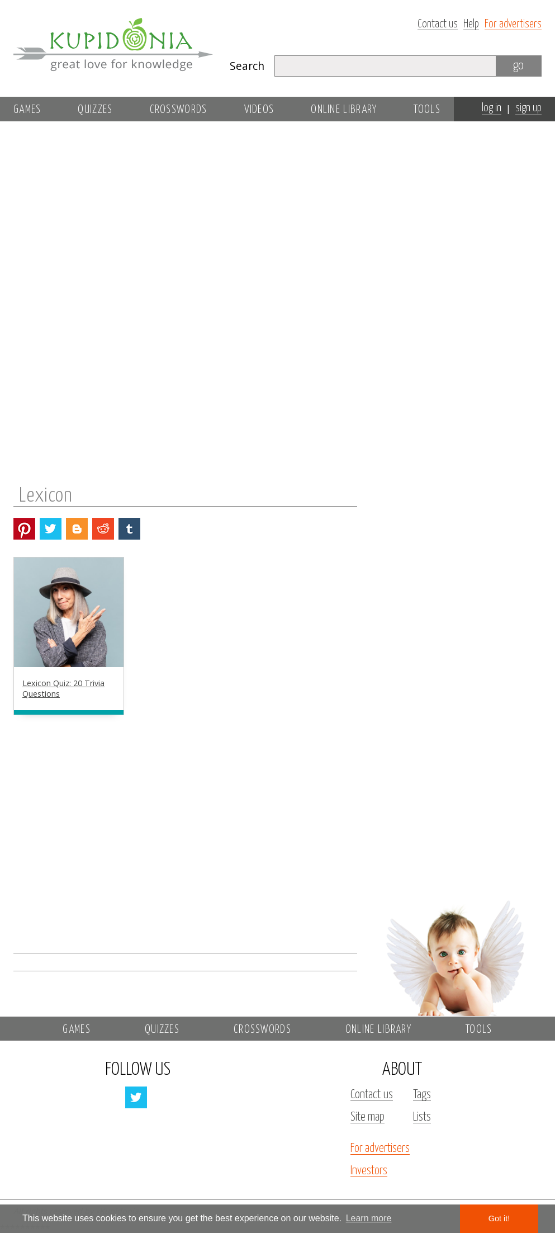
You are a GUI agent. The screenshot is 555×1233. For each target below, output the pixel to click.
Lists (422, 1117)
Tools (427, 110)
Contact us (438, 24)
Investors (368, 1171)
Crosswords (178, 110)
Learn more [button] (369, 1218)
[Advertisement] (454, 283)
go (518, 65)
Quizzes (95, 110)
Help (471, 24)
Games (27, 110)
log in (491, 108)
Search (247, 65)
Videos (259, 110)
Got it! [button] (499, 1218)
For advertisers (513, 24)
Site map (367, 1117)
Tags (422, 1094)
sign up (528, 108)
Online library (344, 110)
